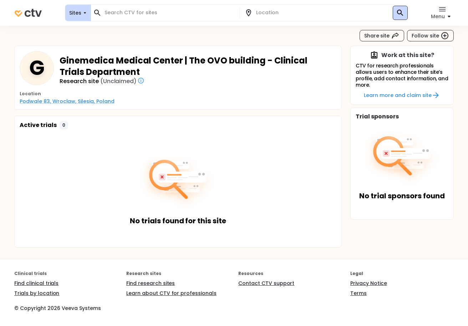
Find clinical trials (36, 283)
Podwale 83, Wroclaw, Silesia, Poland (67, 101)
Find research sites (150, 283)
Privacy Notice (368, 283)
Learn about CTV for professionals (171, 293)
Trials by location (36, 293)
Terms (358, 293)
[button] (64, 125)
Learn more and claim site (402, 95)
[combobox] (169, 12)
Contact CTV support (266, 283)
